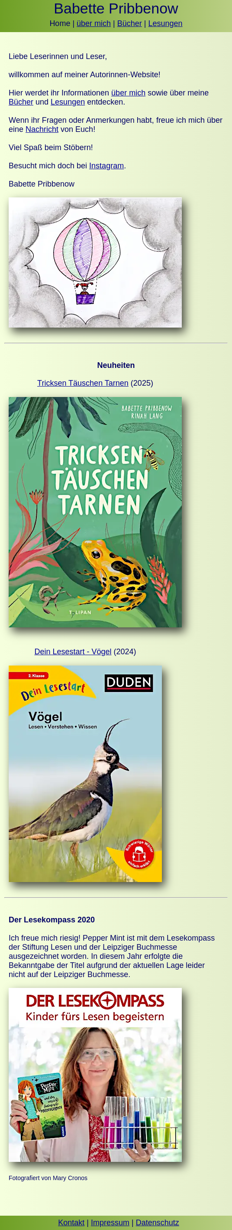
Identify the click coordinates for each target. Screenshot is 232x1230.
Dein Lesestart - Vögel (72, 651)
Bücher (129, 23)
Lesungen (165, 23)
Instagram (106, 165)
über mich (94, 23)
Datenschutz (157, 1222)
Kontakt (71, 1222)
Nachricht (42, 129)
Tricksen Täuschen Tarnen (83, 383)
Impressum (110, 1222)
